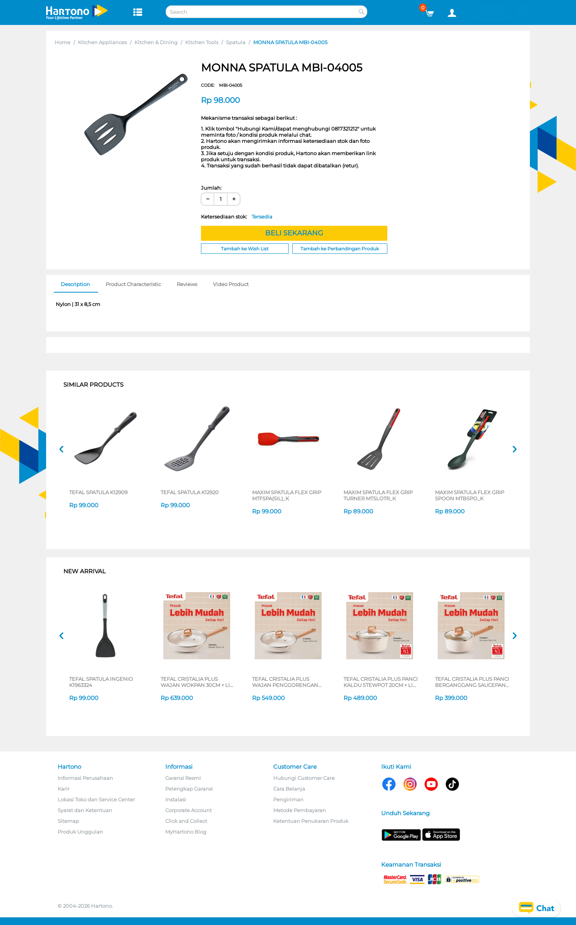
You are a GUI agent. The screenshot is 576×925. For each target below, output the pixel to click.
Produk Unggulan (80, 832)
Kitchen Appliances (102, 42)
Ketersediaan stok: (236, 216)
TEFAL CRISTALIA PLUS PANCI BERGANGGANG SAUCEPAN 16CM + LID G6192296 (472, 682)
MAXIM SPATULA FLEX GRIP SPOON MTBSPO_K (469, 495)
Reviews (187, 284)
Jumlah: (211, 188)
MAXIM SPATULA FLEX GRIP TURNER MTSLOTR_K (378, 495)
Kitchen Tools (201, 42)
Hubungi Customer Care (304, 778)
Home (62, 42)
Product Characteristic (133, 284)
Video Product (231, 284)
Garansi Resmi (183, 778)
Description (75, 284)
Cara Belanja (289, 789)
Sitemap (68, 821)
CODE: (221, 85)
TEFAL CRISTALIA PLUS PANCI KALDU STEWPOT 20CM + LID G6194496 (381, 682)
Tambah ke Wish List (245, 249)
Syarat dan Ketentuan (85, 810)
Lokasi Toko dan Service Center (96, 799)
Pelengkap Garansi (189, 789)
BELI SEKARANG (294, 233)
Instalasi (175, 799)
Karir (64, 789)
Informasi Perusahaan (85, 778)
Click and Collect (186, 821)
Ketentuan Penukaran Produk (311, 821)
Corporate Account (188, 810)
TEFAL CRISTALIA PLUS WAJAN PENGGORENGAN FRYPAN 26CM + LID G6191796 (288, 682)
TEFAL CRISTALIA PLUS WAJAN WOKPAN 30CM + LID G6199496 (197, 682)
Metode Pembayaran (299, 810)
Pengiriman (288, 799)
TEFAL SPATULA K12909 (98, 492)
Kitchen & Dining (156, 42)
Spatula (236, 42)
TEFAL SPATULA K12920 (190, 492)
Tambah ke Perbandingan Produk (339, 249)
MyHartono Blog (185, 832)
